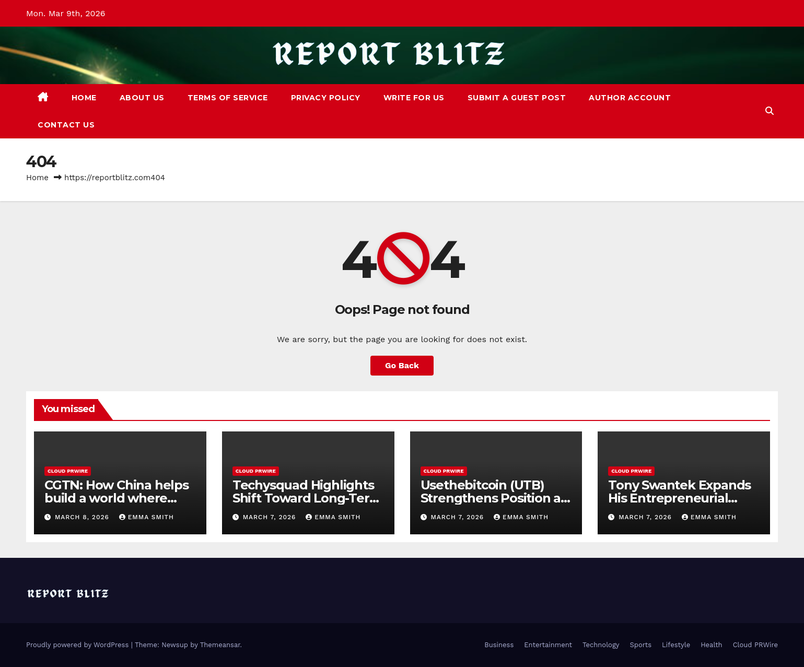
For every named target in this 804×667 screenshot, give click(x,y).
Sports (640, 645)
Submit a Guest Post (517, 97)
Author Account (630, 97)
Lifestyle (676, 645)
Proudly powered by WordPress (78, 645)
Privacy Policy (325, 97)
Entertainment (548, 645)
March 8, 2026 (83, 517)
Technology (601, 645)
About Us (142, 97)
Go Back (402, 365)
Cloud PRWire (68, 471)
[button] (769, 111)
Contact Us (66, 125)
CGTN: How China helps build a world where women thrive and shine (119, 498)
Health (712, 645)
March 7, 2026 (271, 517)
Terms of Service (228, 97)
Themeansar (220, 645)
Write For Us (414, 97)
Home (84, 97)
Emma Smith (146, 517)
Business (499, 645)
